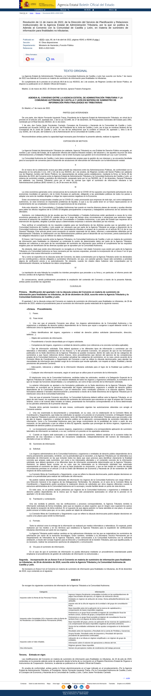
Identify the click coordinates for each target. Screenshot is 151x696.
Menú (113, 10)
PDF (32, 59)
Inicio (31, 13)
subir (128, 678)
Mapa (48, 683)
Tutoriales (112, 683)
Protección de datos (78, 683)
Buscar (38, 13)
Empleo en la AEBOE (124, 683)
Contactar (23, 683)
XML (53, 59)
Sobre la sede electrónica (37, 683)
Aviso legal (56, 683)
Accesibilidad (66, 683)
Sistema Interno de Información (97, 683)
